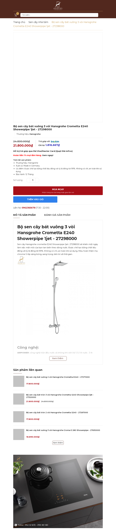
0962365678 (28, 208)
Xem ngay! (47, 155)
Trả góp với (48, 141)
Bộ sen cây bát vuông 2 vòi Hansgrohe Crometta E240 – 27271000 (58, 377)
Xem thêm (58, 443)
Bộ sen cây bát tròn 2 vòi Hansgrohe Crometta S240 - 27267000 (57, 412)
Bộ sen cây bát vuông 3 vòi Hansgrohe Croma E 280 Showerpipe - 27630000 (63, 430)
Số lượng (18, 180)
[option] (58, 77)
